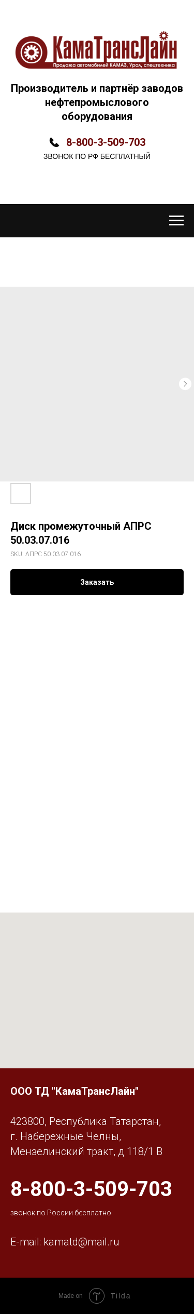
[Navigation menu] (176, 221)
